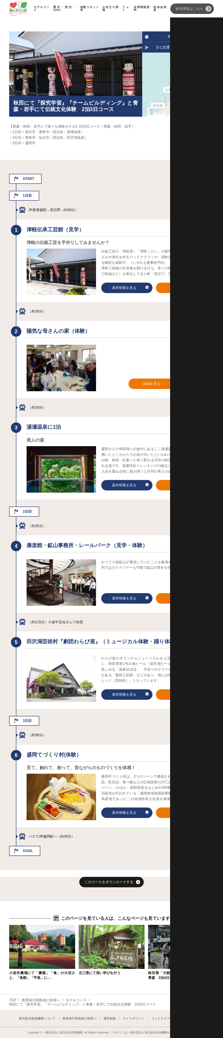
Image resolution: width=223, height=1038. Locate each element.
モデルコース (42, 9)
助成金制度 (160, 9)
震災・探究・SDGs (64, 9)
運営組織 (109, 1018)
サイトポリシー (133, 1018)
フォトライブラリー (165, 1018)
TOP (12, 1000)
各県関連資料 (142, 9)
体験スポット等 (89, 9)
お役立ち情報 (110, 9)
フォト (126, 9)
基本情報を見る (130, 288)
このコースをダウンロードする (112, 882)
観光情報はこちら (193, 9)
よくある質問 (195, 1018)
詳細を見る (186, 288)
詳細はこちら (19, 927)
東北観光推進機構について (37, 1018)
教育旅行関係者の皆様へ (41, 1000)
